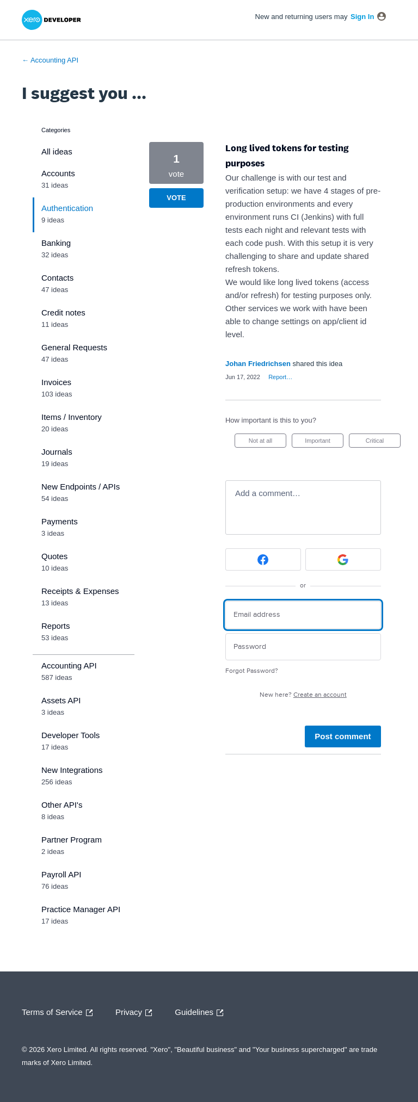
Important (324, 442)
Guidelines (202, 1012)
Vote (176, 198)
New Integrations (72, 770)
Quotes (54, 556)
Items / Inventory (71, 417)
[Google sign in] (343, 559)
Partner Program (71, 839)
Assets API (61, 700)
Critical (383, 442)
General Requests (74, 347)
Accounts (58, 173)
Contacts (57, 277)
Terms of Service (60, 1012)
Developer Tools (70, 735)
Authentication (67, 208)
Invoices (56, 382)
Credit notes (63, 312)
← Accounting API (50, 60)
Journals (56, 451)
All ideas (56, 151)
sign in (362, 17)
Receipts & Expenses (80, 591)
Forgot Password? (251, 671)
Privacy (136, 1012)
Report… (280, 377)
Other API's (61, 804)
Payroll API (61, 874)
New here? (303, 695)
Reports (55, 625)
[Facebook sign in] (263, 559)
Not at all (267, 442)
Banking (56, 242)
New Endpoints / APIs (80, 486)
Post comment (343, 736)
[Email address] (303, 615)
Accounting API (69, 665)
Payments (59, 521)
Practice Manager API (80, 909)
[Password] (303, 647)
